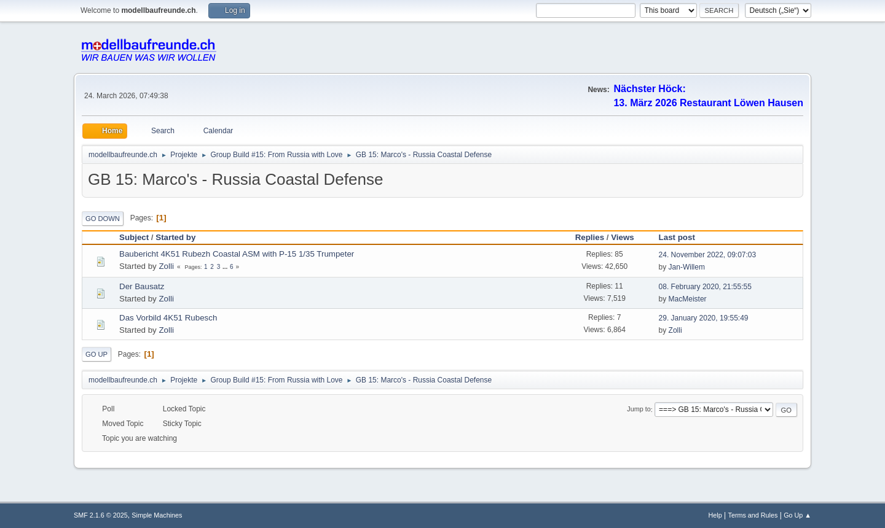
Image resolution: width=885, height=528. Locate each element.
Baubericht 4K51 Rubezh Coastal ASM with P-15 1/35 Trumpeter (236, 253)
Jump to (638, 409)
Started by (175, 237)
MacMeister (688, 299)
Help (715, 515)
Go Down (102, 218)
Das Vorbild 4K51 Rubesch (168, 317)
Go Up (96, 354)
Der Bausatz (141, 286)
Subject (134, 237)
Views (622, 237)
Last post (682, 237)
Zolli (166, 266)
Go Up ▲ (797, 515)
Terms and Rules (753, 515)
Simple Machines (157, 515)
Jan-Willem (687, 267)
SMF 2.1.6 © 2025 (101, 515)
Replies (589, 237)
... (225, 266)
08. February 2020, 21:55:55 (705, 286)
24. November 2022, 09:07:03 (708, 254)
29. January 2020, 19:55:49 (704, 318)
